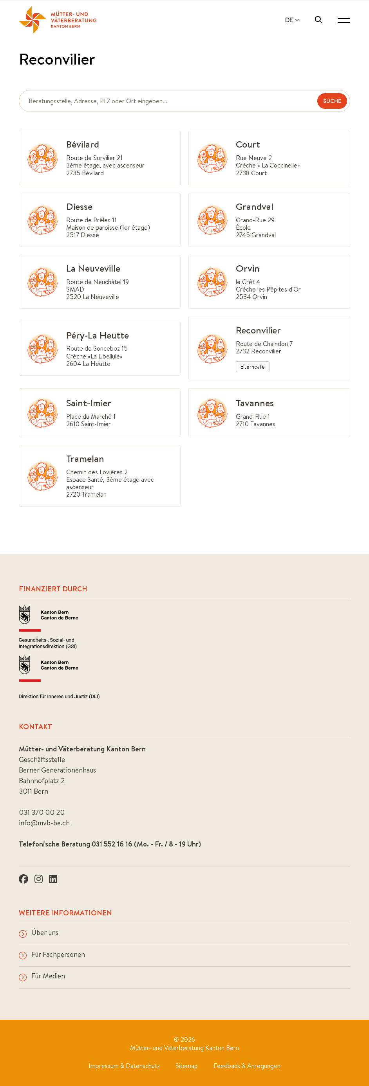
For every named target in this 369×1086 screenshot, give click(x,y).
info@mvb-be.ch (44, 823)
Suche (332, 101)
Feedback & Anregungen (246, 1065)
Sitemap (186, 1065)
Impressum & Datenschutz (124, 1065)
